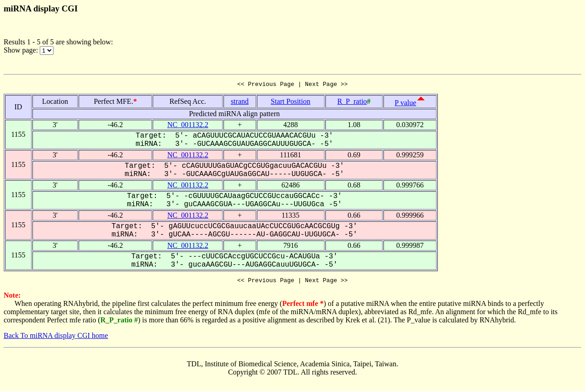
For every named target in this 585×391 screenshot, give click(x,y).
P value (405, 104)
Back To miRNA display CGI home (56, 338)
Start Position (290, 103)
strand (240, 103)
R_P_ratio (352, 103)
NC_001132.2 (187, 126)
